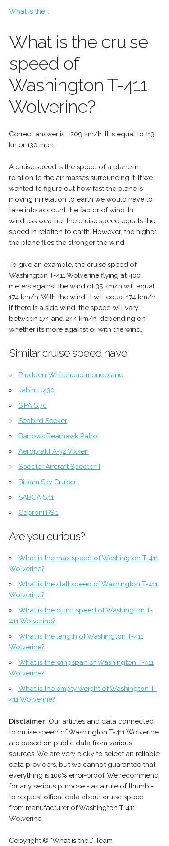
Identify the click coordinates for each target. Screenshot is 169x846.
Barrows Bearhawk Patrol (58, 436)
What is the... (29, 11)
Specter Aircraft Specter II (59, 467)
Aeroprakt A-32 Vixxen (53, 451)
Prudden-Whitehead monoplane (70, 375)
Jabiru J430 (36, 390)
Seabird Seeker (42, 421)
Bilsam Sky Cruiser (47, 482)
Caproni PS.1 (38, 512)
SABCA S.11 (36, 497)
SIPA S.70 (32, 405)
